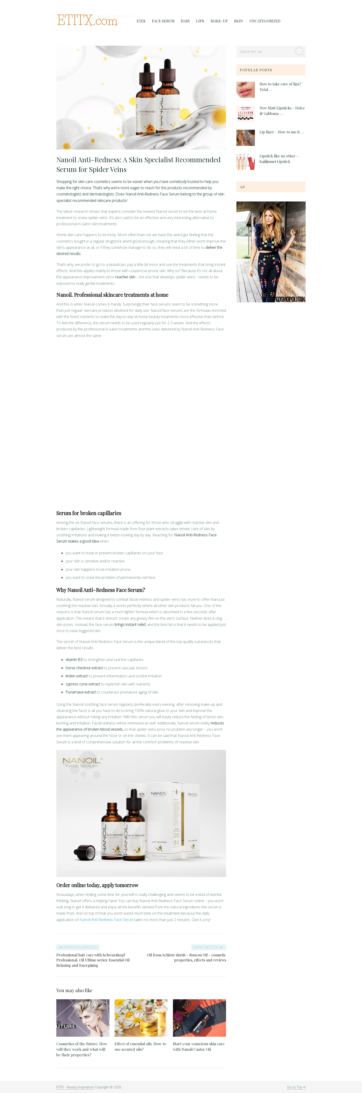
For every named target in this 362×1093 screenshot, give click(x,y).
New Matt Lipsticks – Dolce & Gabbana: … (282, 110)
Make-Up (215, 21)
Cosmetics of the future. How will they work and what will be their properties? (82, 1049)
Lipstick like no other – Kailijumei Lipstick (279, 158)
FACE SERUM (162, 21)
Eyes (140, 21)
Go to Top (296, 1087)
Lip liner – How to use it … (281, 131)
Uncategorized (259, 21)
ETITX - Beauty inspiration (75, 1087)
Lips (197, 21)
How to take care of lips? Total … (280, 86)
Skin (233, 21)
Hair (183, 21)
